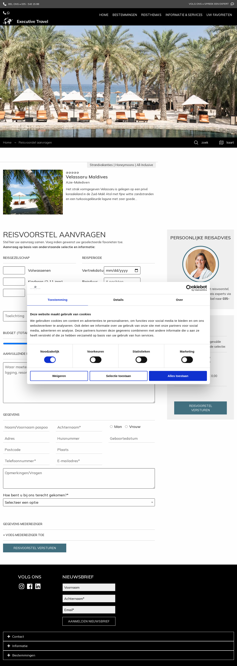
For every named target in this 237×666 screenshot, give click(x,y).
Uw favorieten (219, 15)
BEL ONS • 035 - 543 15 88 (21, 4)
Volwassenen (39, 270)
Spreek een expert (219, 3)
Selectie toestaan (118, 376)
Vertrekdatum (93, 270)
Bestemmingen (124, 15)
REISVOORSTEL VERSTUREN (34, 548)
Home (103, 15)
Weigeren (59, 376)
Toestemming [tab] (57, 299)
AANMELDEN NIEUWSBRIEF (89, 621)
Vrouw (133, 426)
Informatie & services (183, 15)
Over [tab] (179, 299)
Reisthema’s (151, 15)
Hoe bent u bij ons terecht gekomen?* (35, 495)
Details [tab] (118, 299)
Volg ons (195, 3)
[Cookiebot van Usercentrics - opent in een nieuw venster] (189, 288)
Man (116, 426)
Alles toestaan (178, 376)
